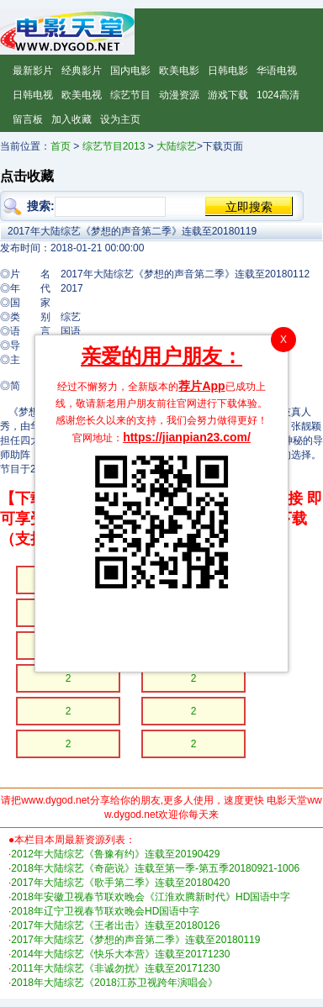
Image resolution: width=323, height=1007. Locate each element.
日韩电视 (33, 95)
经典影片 (81, 70)
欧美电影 (179, 70)
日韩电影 (228, 70)
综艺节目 (130, 95)
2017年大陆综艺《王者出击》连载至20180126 (115, 925)
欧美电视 (81, 95)
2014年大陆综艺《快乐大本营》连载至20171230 (120, 954)
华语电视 (277, 70)
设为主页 (120, 119)
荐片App (201, 386)
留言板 (28, 119)
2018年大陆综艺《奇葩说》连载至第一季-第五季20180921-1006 (155, 868)
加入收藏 (71, 119)
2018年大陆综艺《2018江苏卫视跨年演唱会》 (114, 983)
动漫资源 (179, 95)
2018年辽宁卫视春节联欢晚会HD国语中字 (105, 911)
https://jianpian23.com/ (187, 437)
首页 (60, 146)
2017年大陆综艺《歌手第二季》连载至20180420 (120, 882)
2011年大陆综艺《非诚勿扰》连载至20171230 (115, 968)
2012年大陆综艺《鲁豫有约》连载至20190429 (115, 854)
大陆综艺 (176, 146)
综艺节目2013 (114, 146)
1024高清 (278, 95)
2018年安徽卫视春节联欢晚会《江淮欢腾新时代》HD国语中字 (150, 897)
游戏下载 (228, 95)
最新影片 (33, 70)
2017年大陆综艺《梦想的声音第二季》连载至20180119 (135, 940)
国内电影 (130, 70)
